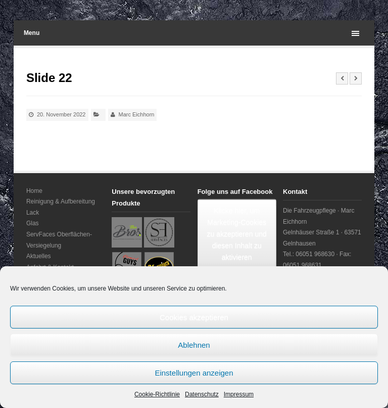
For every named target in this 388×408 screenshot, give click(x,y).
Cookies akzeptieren (194, 317)
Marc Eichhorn (137, 114)
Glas (32, 223)
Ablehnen (194, 345)
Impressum (239, 394)
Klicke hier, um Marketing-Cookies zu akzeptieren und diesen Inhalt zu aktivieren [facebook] (237, 234)
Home (34, 190)
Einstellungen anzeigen (194, 373)
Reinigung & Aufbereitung (60, 201)
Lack (32, 212)
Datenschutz (202, 394)
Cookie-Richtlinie (157, 394)
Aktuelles (38, 256)
